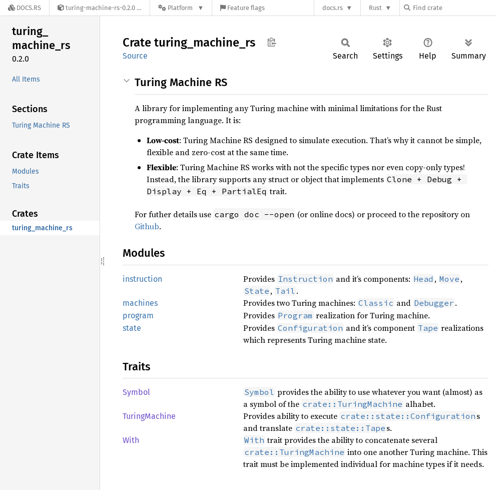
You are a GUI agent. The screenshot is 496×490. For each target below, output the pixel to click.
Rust (375, 8)
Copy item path (271, 42)
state (132, 328)
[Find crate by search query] (454, 8)
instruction (142, 279)
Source (135, 56)
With (131, 440)
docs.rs (332, 8)
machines (140, 303)
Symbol (136, 392)
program (138, 315)
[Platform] (181, 8)
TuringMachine (149, 416)
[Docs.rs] (24, 8)
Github (147, 226)
